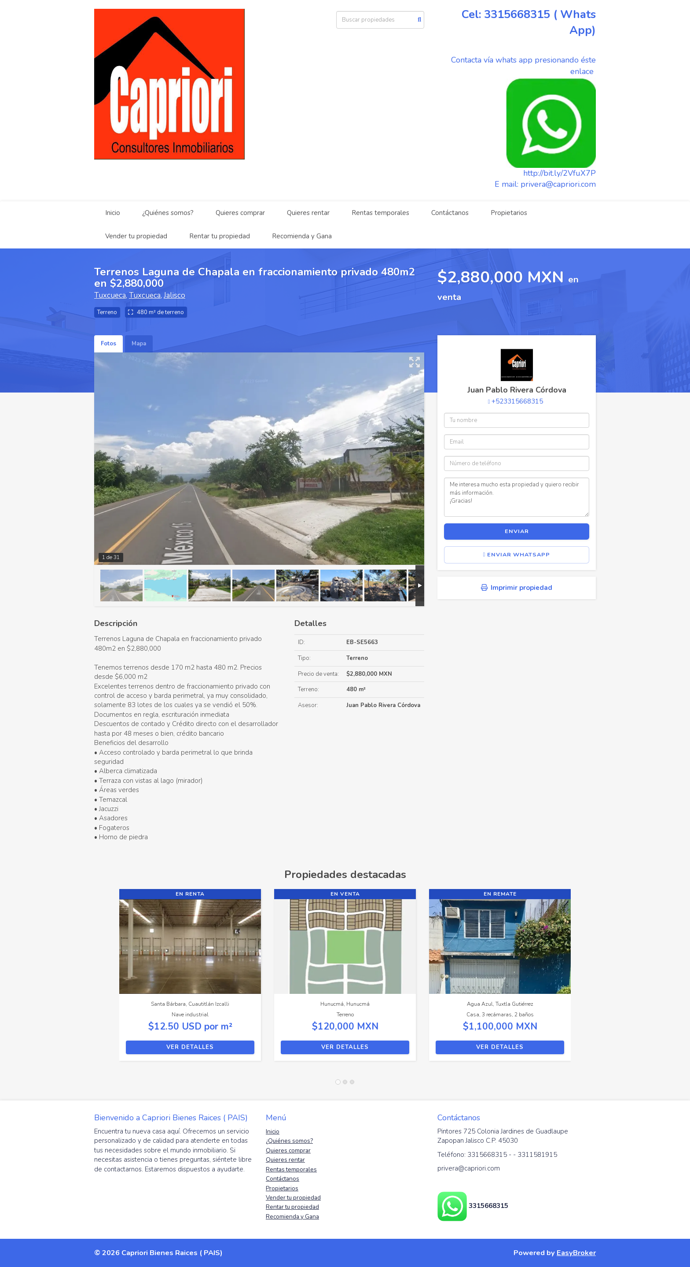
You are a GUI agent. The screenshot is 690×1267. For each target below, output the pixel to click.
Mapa (139, 344)
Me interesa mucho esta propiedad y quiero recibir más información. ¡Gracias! (516, 497)
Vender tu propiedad (136, 236)
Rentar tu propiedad (219, 236)
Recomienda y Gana (302, 236)
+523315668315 (517, 401)
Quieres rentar (308, 212)
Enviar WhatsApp (517, 555)
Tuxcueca (110, 295)
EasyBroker (576, 1253)
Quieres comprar (240, 212)
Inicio (112, 212)
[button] (106, 979)
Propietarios (509, 212)
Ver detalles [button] (190, 1047)
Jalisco (174, 295)
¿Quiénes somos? (168, 212)
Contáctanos (450, 212)
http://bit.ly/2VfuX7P (559, 173)
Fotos (108, 344)
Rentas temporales (380, 212)
